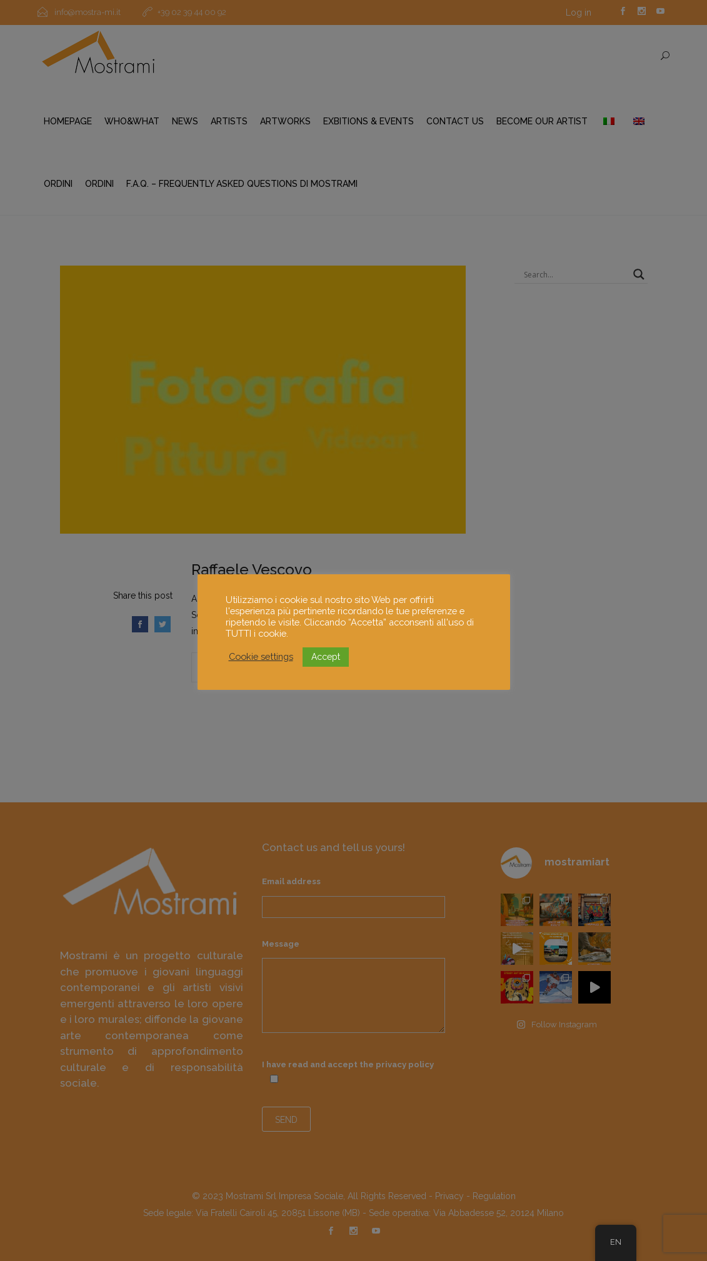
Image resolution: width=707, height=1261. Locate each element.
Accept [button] (325, 657)
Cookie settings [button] (261, 656)
